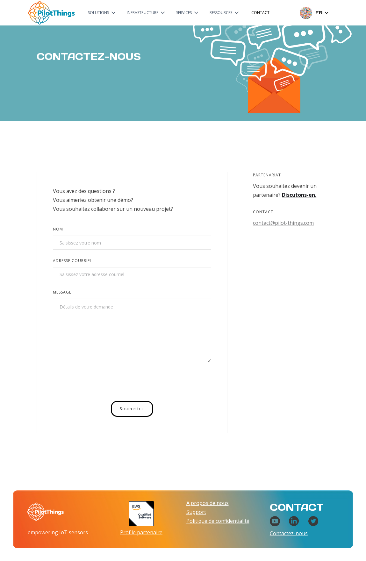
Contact (260, 12)
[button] (102, 12)
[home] (51, 13)
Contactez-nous (289, 533)
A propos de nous (207, 503)
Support (196, 511)
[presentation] (101, 382)
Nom (58, 229)
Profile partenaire (141, 532)
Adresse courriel (72, 260)
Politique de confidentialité (217, 520)
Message (62, 292)
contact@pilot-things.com (283, 222)
